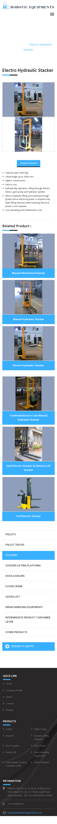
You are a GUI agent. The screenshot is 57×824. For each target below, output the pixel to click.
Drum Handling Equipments (24, 607)
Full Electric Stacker (28, 516)
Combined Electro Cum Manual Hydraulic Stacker (28, 418)
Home (9, 44)
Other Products (16, 632)
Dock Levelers (15, 576)
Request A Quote (28, 163)
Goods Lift (12, 597)
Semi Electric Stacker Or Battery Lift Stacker (28, 468)
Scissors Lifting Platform (23, 565)
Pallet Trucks (14, 545)
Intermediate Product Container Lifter (27, 619)
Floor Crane (13, 586)
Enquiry (8, 709)
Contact (8, 703)
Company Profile (12, 690)
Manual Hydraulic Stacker (28, 319)
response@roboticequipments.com (24, 812)
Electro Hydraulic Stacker (28, 365)
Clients (7, 696)
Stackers (21, 44)
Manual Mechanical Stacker (28, 273)
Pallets (10, 534)
